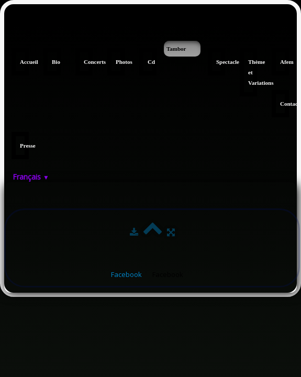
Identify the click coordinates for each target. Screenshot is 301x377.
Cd (151, 62)
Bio (56, 62)
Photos (120, 62)
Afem (284, 62)
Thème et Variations (252, 72)
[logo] (8, 25)
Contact (284, 104)
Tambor (176, 49)
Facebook (126, 274)
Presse (24, 145)
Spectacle (220, 62)
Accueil (24, 62)
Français (31, 177)
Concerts (88, 62)
